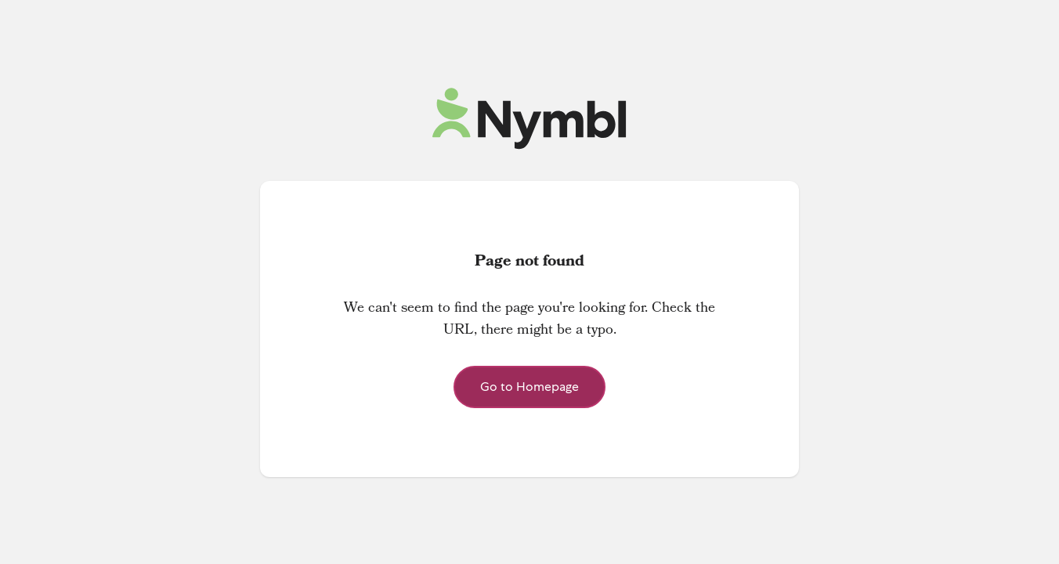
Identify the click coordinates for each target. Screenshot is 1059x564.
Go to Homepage (529, 386)
